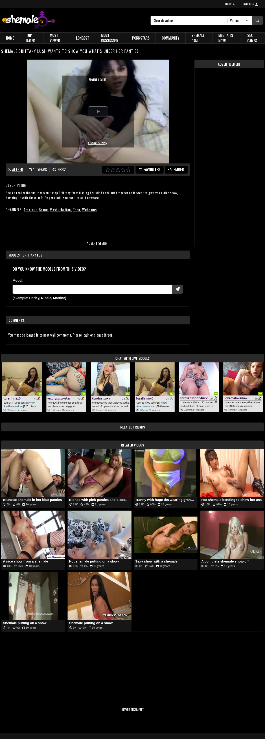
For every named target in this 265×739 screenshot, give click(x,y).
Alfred (17, 169)
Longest (82, 38)
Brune (43, 209)
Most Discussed (109, 38)
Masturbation (60, 209)
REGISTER (251, 4)
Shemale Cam (197, 38)
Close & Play (97, 143)
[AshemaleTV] (28, 20)
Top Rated (30, 38)
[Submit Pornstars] (177, 289)
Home (10, 38)
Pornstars (141, 38)
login (86, 335)
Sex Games (252, 38)
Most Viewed (55, 38)
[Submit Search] (257, 20)
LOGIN (230, 4)
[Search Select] (238, 20)
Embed (176, 169)
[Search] (191, 20)
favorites (149, 169)
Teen (76, 209)
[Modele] (92, 289)
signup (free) (103, 335)
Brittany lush (33, 254)
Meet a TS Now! (225, 38)
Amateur (30, 209)
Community (170, 38)
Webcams (89, 209)
